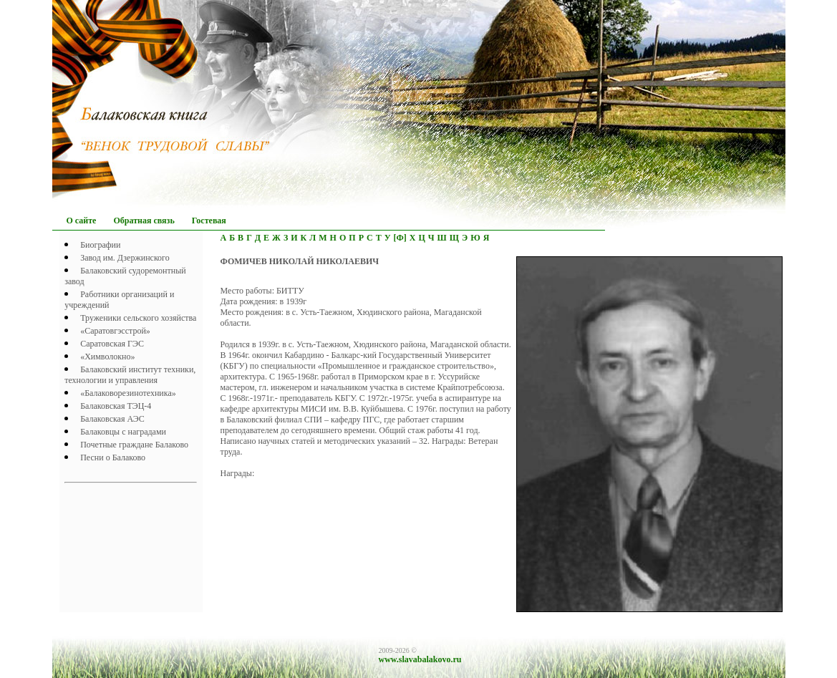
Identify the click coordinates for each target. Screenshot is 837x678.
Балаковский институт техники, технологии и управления (129, 374)
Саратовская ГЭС (112, 344)
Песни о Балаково (112, 457)
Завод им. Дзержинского (125, 258)
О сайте (82, 220)
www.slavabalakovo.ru (420, 659)
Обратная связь (143, 220)
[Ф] (399, 238)
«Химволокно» (107, 357)
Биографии (100, 245)
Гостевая (209, 220)
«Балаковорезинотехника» (128, 393)
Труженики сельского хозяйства (138, 318)
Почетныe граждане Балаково (134, 445)
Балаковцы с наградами (123, 432)
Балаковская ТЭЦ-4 (115, 406)
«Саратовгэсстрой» (115, 331)
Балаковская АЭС (112, 419)
